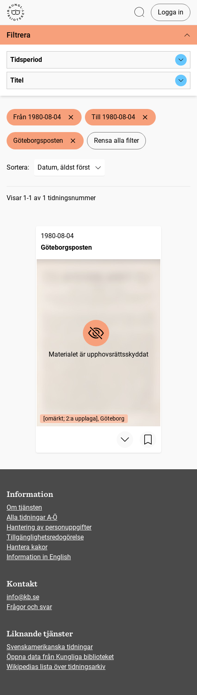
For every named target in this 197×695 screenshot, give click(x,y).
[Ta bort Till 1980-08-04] (145, 117)
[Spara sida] (148, 439)
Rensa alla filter (116, 140)
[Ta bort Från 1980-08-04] (71, 117)
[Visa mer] (125, 439)
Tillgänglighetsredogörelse (45, 537)
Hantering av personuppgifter (49, 527)
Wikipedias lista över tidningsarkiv (56, 667)
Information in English (39, 557)
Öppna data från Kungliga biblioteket (60, 657)
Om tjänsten (24, 507)
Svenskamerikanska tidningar (50, 647)
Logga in (170, 12)
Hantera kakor (27, 547)
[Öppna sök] (139, 12)
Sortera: (18, 167)
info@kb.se (23, 597)
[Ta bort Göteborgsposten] (73, 141)
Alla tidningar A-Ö (32, 517)
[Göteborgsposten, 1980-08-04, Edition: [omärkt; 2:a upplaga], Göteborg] (98, 326)
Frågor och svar (29, 607)
